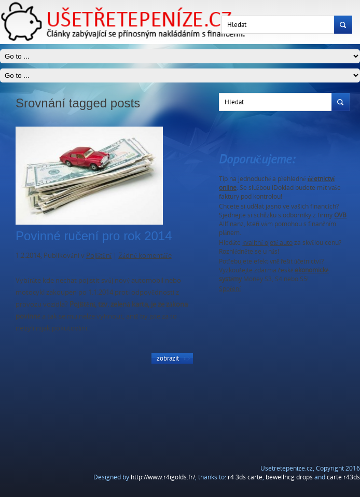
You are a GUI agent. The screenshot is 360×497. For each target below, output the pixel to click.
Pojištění (99, 255)
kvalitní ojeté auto (267, 242)
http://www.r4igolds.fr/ (163, 477)
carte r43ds (343, 477)
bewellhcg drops (289, 477)
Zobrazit (168, 358)
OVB (340, 215)
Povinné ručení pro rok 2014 (94, 236)
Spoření (230, 288)
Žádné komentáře (145, 255)
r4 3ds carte (245, 477)
